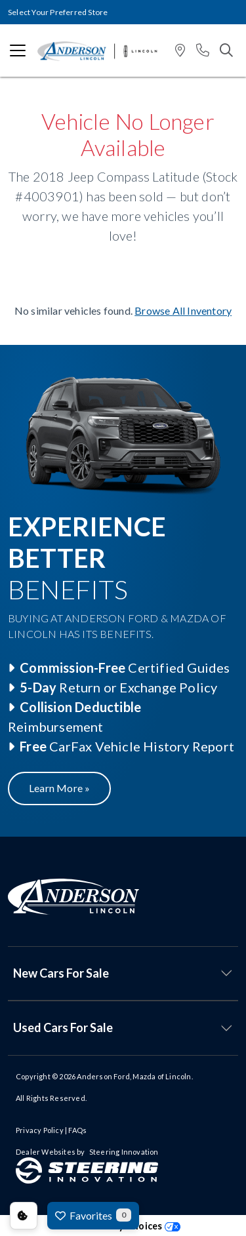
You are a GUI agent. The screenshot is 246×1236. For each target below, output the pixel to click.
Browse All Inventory (183, 310)
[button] (180, 51)
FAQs (77, 1130)
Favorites (93, 1215)
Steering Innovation (124, 1151)
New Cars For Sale (61, 973)
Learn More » (59, 788)
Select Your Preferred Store (58, 12)
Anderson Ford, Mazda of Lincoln (134, 1076)
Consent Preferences (23, 1215)
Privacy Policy (40, 1130)
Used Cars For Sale (63, 1027)
